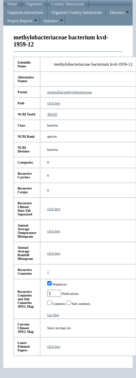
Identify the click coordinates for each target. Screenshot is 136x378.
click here (53, 103)
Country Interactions (67, 4)
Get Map (53, 315)
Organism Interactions (25, 12)
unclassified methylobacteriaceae (69, 92)
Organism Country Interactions (77, 12)
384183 (52, 114)
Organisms (34, 4)
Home (12, 4)
